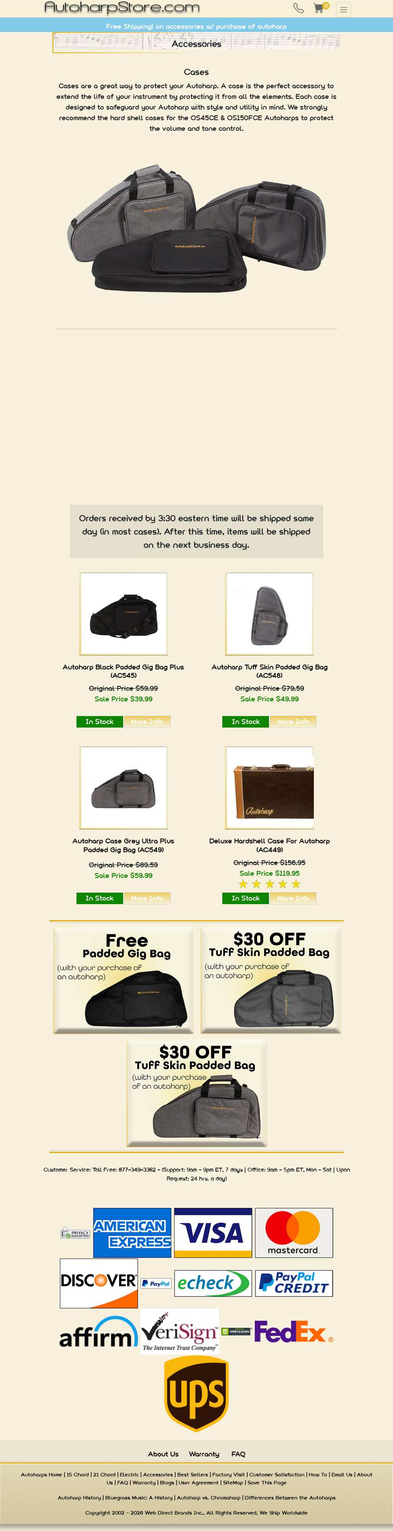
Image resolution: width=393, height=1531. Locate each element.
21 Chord (104, 1475)
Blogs (167, 1483)
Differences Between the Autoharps (290, 1498)
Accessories (158, 1475)
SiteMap (233, 1483)
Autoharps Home (41, 1475)
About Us (163, 1454)
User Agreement (199, 1483)
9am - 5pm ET (285, 1169)
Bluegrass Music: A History (138, 1498)
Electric (129, 1475)
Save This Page (267, 1483)
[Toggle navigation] (343, 9)
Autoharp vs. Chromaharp (209, 1498)
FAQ (238, 1454)
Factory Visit (229, 1475)
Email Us (342, 1475)
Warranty (204, 1454)
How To (318, 1475)
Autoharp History (79, 1498)
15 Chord (78, 1475)
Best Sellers (192, 1475)
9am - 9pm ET (204, 1169)
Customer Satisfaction (277, 1475)
